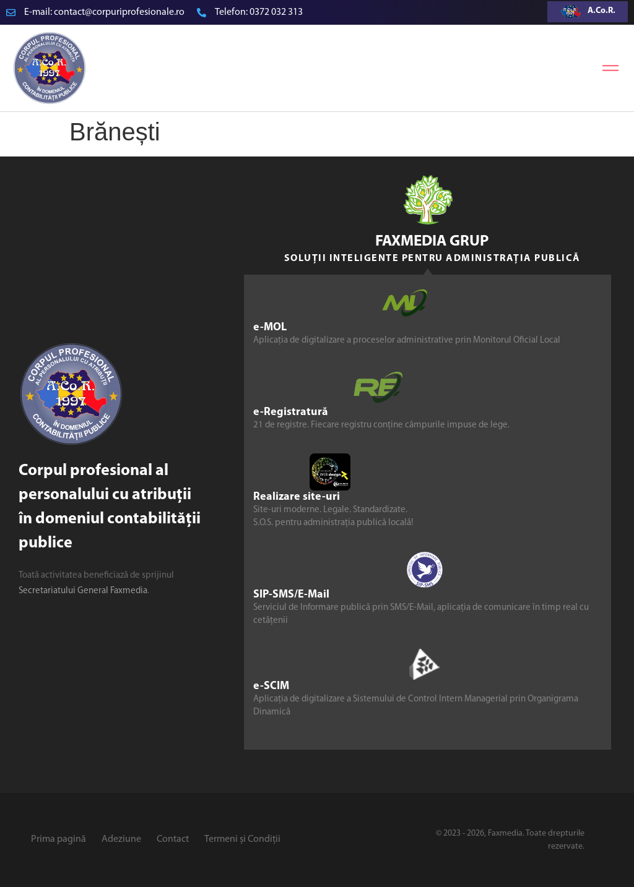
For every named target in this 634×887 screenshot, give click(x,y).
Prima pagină (58, 839)
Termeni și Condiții (242, 839)
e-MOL (270, 327)
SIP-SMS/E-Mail (291, 595)
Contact (173, 839)
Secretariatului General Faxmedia (83, 591)
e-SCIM (271, 686)
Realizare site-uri (296, 497)
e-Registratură (290, 412)
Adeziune (121, 839)
